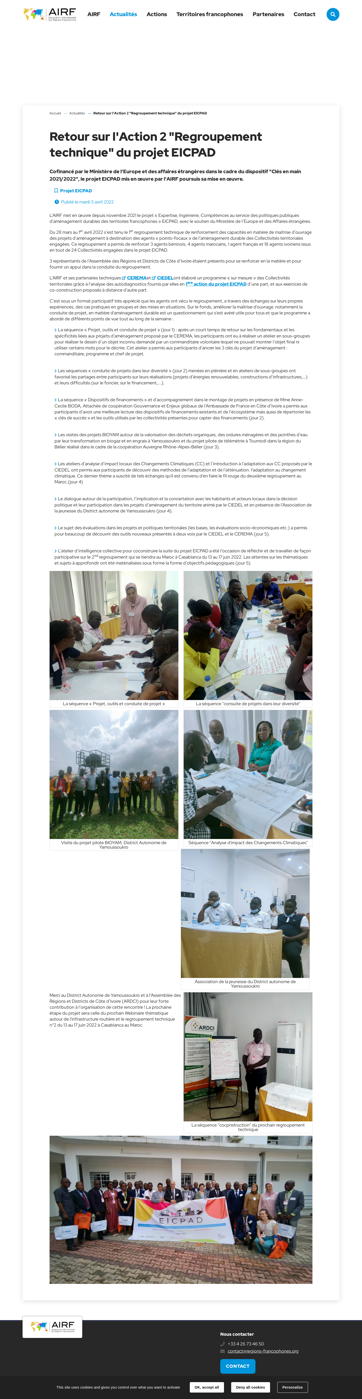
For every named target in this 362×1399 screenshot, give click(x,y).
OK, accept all (207, 1387)
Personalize (292, 1387)
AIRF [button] (93, 14)
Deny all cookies (250, 1387)
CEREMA (137, 278)
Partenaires (268, 14)
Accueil (55, 113)
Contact (304, 14)
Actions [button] (157, 14)
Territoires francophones (209, 14)
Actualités (123, 14)
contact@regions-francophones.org (263, 1351)
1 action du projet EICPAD (216, 284)
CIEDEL (165, 278)
